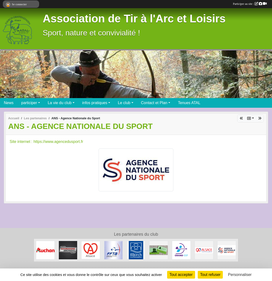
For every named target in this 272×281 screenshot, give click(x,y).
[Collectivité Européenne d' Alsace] (204, 250)
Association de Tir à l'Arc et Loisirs (134, 19)
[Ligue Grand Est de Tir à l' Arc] (181, 250)
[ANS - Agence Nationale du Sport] (226, 250)
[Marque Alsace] (90, 250)
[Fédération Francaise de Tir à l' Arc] (113, 250)
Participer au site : (250, 4)
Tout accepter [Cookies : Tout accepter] (181, 275)
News (9, 103)
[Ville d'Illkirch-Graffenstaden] (136, 250)
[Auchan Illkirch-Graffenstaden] (45, 250)
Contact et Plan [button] (154, 103)
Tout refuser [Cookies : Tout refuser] (210, 275)
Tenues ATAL (189, 103)
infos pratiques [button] (94, 103)
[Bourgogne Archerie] (68, 250)
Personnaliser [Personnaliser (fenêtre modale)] (240, 275)
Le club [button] (124, 103)
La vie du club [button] (60, 103)
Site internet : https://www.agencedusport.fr (46, 142)
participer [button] (29, 103)
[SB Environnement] (158, 250)
